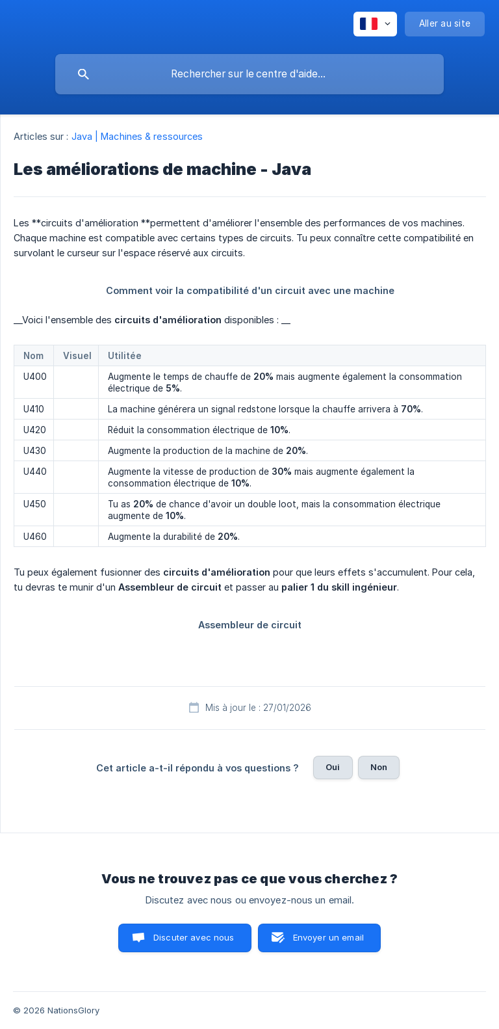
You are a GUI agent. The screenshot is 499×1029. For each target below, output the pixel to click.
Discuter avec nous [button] (194, 937)
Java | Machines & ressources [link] (137, 136)
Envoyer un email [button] (328, 937)
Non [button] (378, 767)
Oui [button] (333, 767)
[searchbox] (249, 74)
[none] (375, 24)
